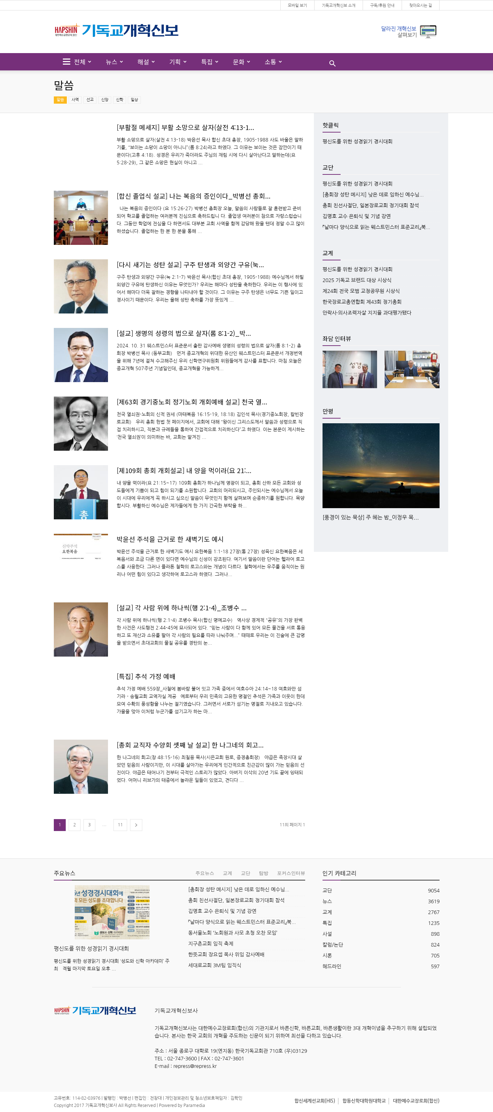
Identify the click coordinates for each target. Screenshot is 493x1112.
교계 (227, 873)
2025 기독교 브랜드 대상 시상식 (357, 280)
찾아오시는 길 (420, 6)
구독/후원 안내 (382, 6)
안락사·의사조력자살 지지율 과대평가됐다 (367, 312)
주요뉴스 (204, 873)
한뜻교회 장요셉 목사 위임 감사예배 (226, 954)
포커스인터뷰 (291, 873)
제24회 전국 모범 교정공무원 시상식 (361, 291)
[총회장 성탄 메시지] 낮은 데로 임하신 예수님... (373, 194)
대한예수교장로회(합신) (416, 1101)
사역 (75, 100)
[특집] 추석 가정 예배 (146, 676)
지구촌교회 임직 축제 (210, 943)
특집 (210, 61)
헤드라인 (332, 966)
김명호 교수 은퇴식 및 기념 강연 (357, 216)
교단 (245, 873)
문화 (241, 61)
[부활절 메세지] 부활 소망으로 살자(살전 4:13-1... (185, 127)
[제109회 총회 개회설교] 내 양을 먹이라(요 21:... (184, 470)
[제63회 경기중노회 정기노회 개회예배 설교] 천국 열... (192, 401)
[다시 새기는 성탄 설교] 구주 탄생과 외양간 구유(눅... (190, 264)
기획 (178, 61)
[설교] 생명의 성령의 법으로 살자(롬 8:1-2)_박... (184, 333)
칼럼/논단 (333, 944)
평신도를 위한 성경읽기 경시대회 (358, 141)
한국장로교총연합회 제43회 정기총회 (362, 301)
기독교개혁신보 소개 (338, 6)
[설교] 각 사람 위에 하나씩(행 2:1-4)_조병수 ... (182, 607)
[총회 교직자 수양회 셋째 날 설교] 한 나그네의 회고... (190, 744)
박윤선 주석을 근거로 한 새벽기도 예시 (170, 539)
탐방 (263, 873)
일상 (134, 100)
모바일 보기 (297, 6)
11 (120, 825)
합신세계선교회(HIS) (314, 1101)
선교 (90, 100)
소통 (273, 61)
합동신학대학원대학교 (364, 1101)
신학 (119, 100)
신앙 (104, 100)
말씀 (60, 100)
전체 (77, 61)
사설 (327, 933)
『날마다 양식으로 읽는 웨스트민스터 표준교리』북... (376, 227)
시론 (327, 955)
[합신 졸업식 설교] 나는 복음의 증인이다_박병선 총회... (194, 195)
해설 (146, 61)
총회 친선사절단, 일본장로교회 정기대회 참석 (371, 205)
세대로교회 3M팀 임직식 (214, 965)
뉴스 (114, 61)
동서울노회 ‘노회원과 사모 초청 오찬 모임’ (232, 932)
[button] (332, 64)
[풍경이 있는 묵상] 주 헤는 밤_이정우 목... (371, 517)
